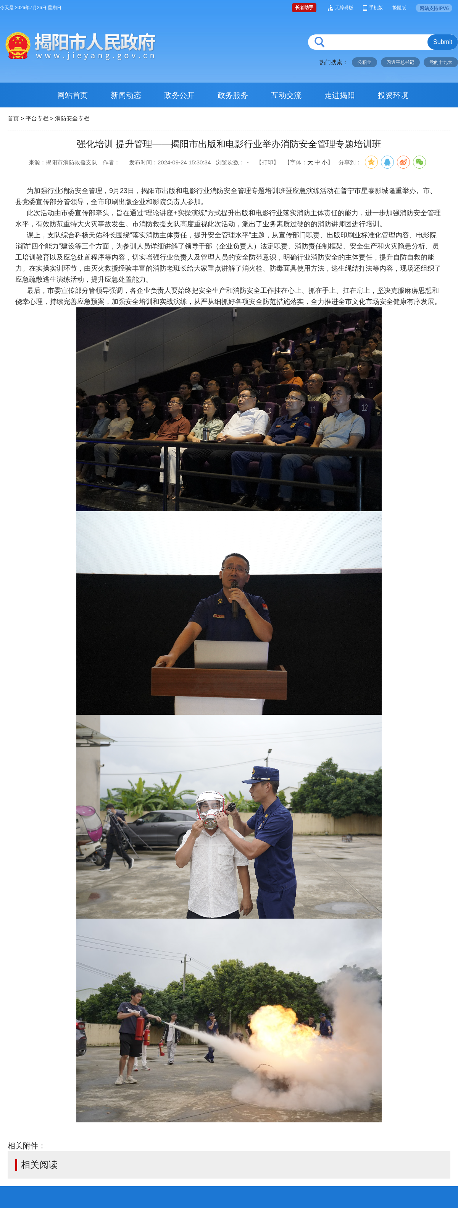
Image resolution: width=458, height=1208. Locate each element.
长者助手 (304, 7)
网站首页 (72, 95)
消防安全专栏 (72, 118)
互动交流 (286, 95)
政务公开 (179, 95)
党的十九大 (440, 62)
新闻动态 (126, 95)
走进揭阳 (339, 95)
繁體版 (399, 7)
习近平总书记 (400, 62)
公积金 (364, 62)
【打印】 (267, 162)
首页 (13, 118)
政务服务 (233, 95)
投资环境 (393, 95)
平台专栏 (37, 118)
